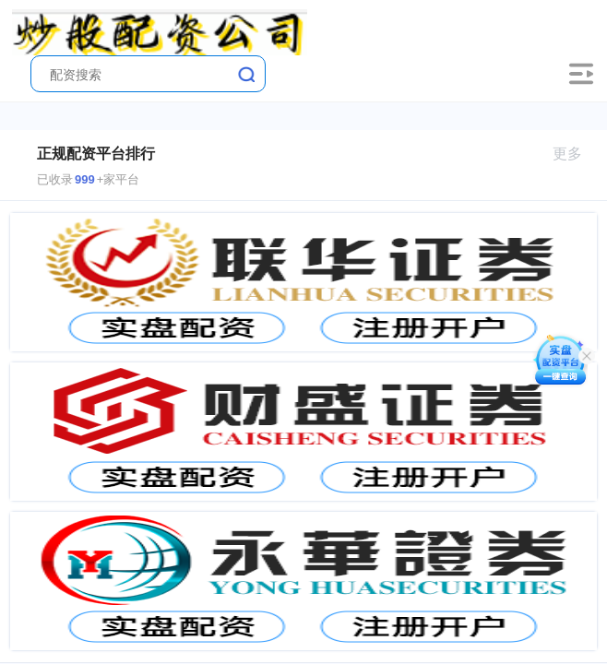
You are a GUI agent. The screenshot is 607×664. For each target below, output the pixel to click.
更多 (575, 153)
